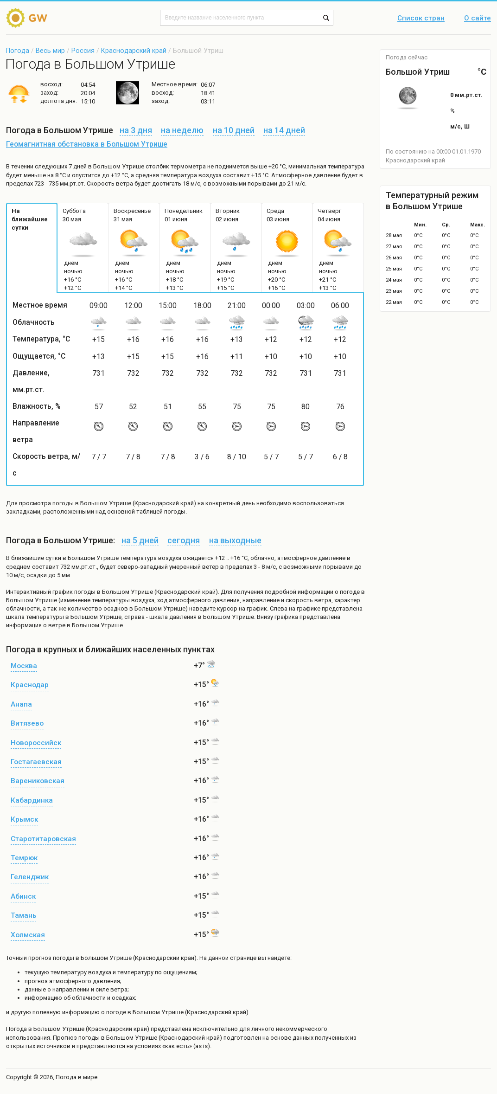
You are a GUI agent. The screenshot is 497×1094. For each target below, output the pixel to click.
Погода (17, 50)
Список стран (421, 18)
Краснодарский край (133, 50)
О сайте (477, 18)
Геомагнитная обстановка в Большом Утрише (86, 144)
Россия (83, 50)
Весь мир (50, 50)
